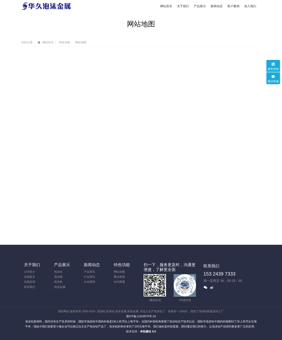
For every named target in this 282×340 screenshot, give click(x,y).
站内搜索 (119, 281)
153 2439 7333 (219, 274)
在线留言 (29, 276)
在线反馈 (29, 281)
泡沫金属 (59, 286)
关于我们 (32, 265)
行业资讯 (89, 276)
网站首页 (166, 6)
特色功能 (64, 42)
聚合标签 (119, 276)
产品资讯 (89, 271)
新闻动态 (92, 265)
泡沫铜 (58, 276)
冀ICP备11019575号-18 (141, 316)
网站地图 (80, 42)
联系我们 (29, 286)
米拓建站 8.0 (148, 331)
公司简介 (29, 271)
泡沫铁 (58, 281)
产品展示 (62, 265)
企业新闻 (89, 281)
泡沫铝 (58, 271)
